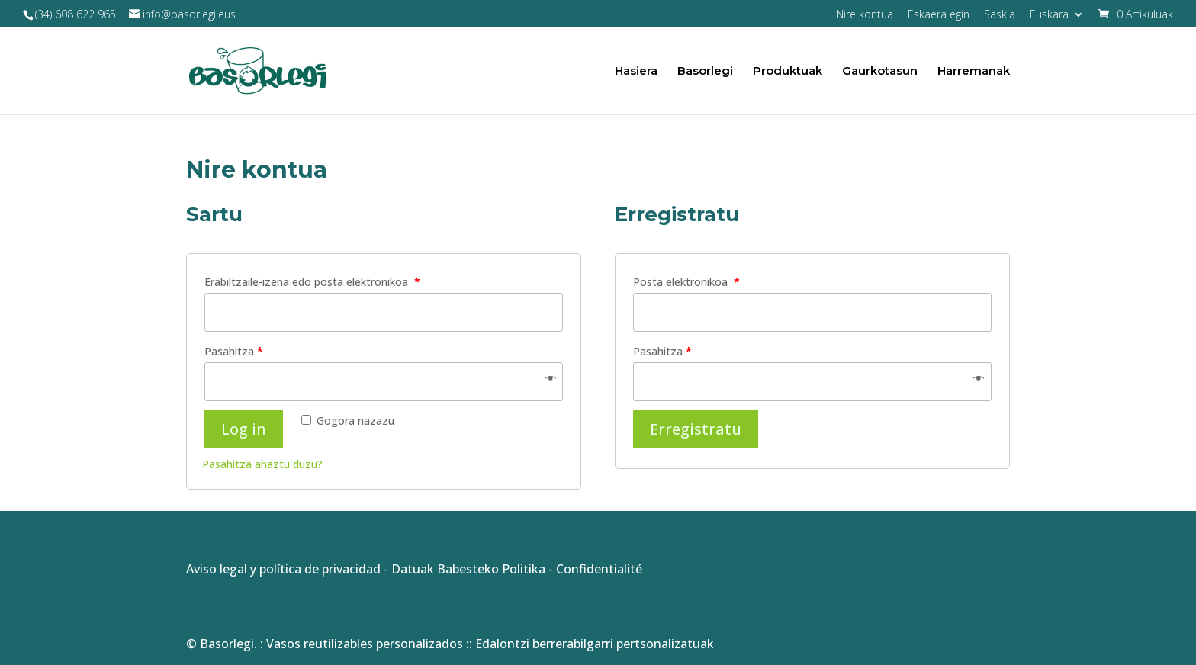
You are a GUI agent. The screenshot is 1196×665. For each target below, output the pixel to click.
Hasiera (636, 72)
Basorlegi (705, 72)
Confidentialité (599, 569)
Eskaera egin (938, 15)
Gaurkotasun (880, 72)
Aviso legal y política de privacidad (283, 569)
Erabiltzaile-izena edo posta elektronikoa (312, 282)
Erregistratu (695, 429)
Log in (243, 429)
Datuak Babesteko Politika (468, 569)
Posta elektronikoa (686, 282)
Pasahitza (233, 351)
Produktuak (787, 72)
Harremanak (973, 72)
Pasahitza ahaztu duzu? (262, 464)
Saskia (999, 15)
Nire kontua (864, 15)
